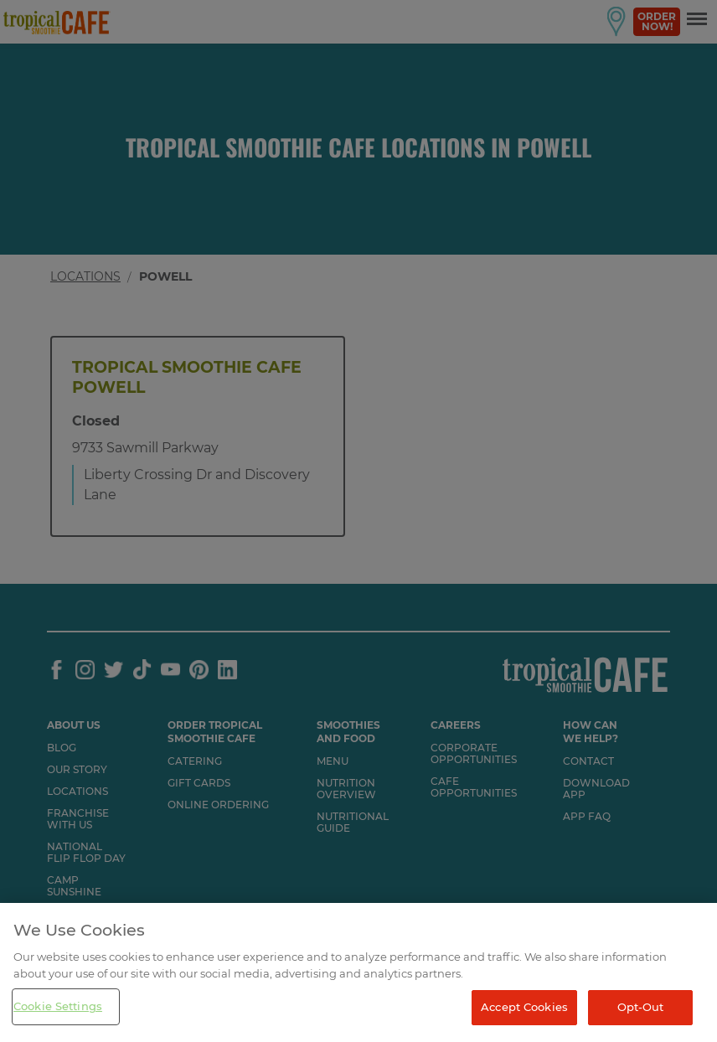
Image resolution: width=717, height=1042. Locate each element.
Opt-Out (640, 1007)
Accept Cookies (524, 1007)
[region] (358, 972)
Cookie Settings (57, 1006)
